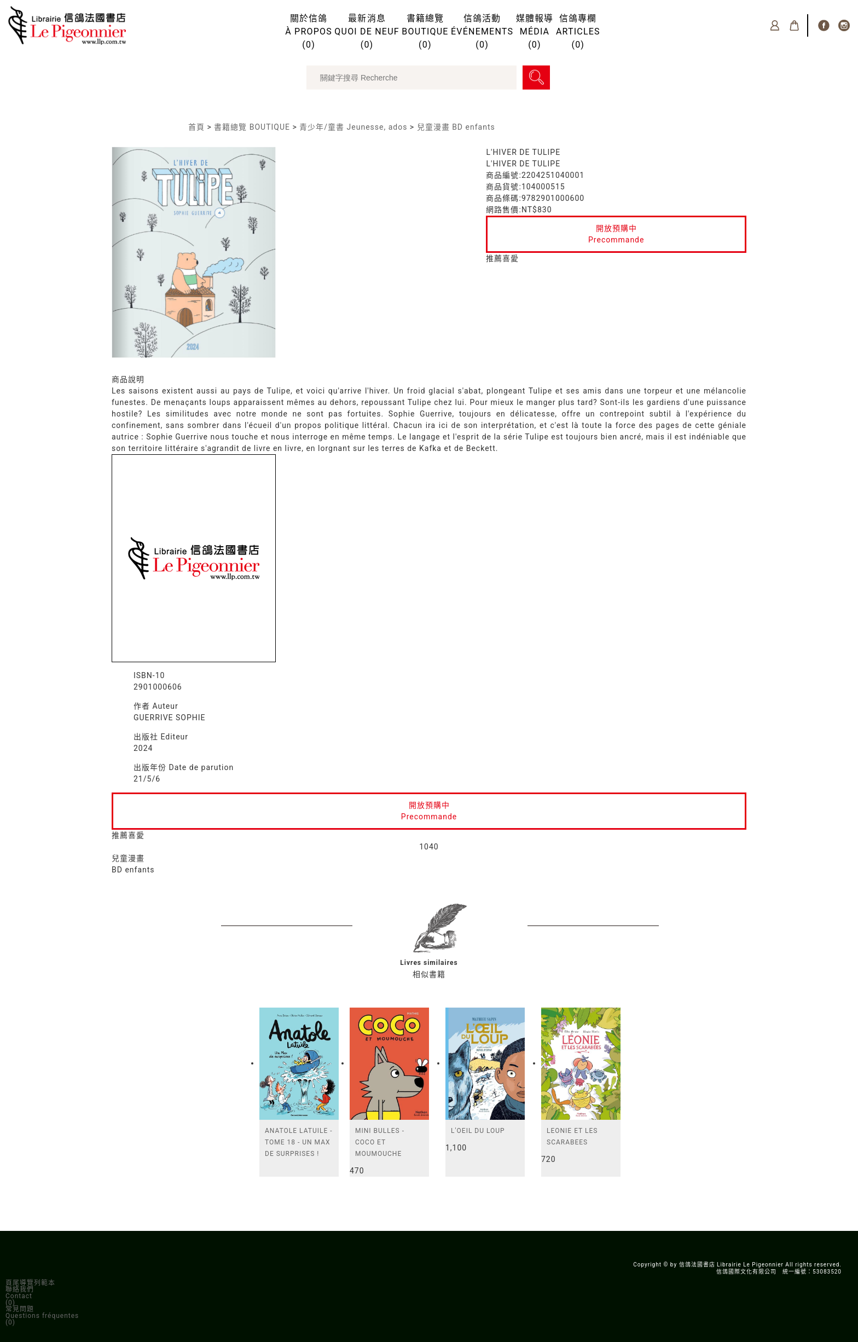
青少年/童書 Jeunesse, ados (353, 127)
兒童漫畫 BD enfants (456, 127)
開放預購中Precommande (616, 234)
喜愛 (510, 258)
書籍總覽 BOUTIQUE (252, 127)
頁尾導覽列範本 (30, 1283)
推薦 (494, 258)
